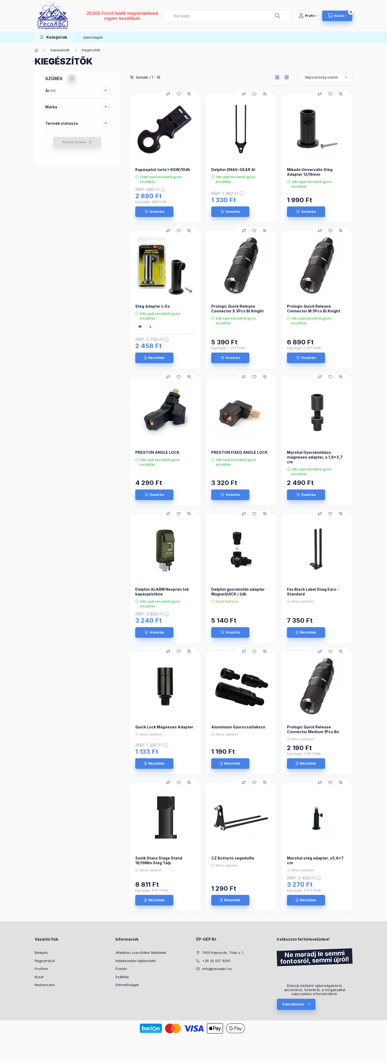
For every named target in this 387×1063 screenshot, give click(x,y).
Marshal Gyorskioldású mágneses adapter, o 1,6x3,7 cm (315, 457)
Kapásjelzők (60, 50)
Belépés (41, 952)
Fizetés (121, 969)
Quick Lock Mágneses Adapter (164, 727)
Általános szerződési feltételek (140, 952)
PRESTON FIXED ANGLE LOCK (239, 452)
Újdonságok (93, 37)
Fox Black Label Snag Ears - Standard (313, 591)
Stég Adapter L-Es (152, 306)
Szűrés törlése (74, 142)
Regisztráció (45, 961)
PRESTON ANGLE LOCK (157, 452)
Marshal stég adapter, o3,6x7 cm (315, 860)
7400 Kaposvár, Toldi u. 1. (223, 952)
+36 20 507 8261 (216, 961)
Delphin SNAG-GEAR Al (233, 169)
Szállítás (122, 977)
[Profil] (307, 16)
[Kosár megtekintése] (337, 16)
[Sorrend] (325, 77)
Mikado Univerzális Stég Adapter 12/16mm (309, 172)
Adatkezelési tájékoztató (135, 961)
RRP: (150, 189)
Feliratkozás (293, 1004)
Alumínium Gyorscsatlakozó (238, 727)
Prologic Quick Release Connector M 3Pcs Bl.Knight (313, 308)
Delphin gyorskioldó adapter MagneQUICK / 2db (238, 591)
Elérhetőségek (127, 985)
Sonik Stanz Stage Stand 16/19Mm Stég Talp (158, 860)
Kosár (39, 977)
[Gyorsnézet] (189, 94)
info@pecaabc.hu (217, 969)
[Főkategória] (36, 50)
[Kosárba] (154, 211)
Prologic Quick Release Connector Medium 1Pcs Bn (313, 729)
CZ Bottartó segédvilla (232, 858)
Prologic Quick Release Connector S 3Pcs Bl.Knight (237, 308)
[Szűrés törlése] (72, 78)
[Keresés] (277, 16)
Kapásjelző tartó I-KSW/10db (162, 169)
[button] (54, 37)
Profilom (41, 969)
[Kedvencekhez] (178, 94)
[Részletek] (154, 358)
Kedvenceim (45, 985)
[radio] (287, 77)
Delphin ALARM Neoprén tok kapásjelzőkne (162, 591)
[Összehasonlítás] (168, 94)
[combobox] (227, 16)
